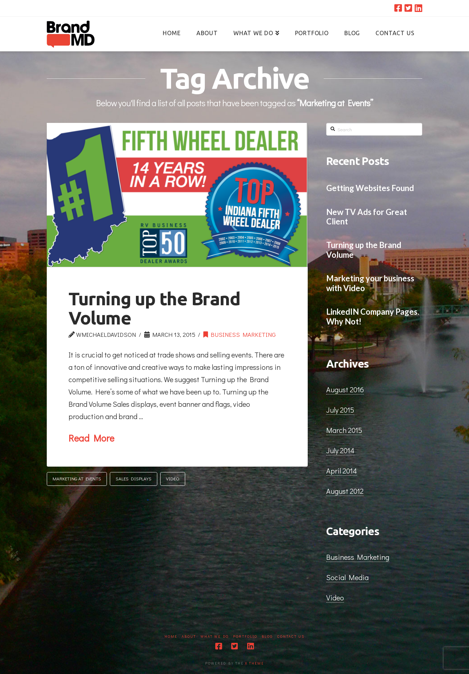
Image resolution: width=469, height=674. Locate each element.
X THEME (254, 663)
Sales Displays (134, 478)
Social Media (347, 577)
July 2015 (340, 409)
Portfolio (245, 636)
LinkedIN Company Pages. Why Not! (372, 316)
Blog (267, 636)
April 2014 (341, 470)
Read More (91, 438)
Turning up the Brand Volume (154, 308)
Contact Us (290, 636)
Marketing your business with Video (370, 283)
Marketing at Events (77, 478)
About (189, 636)
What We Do (214, 636)
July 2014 (340, 450)
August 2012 (345, 491)
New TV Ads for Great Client (366, 216)
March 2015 (344, 430)
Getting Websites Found (370, 188)
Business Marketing (239, 334)
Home (171, 636)
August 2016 (345, 389)
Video (172, 478)
